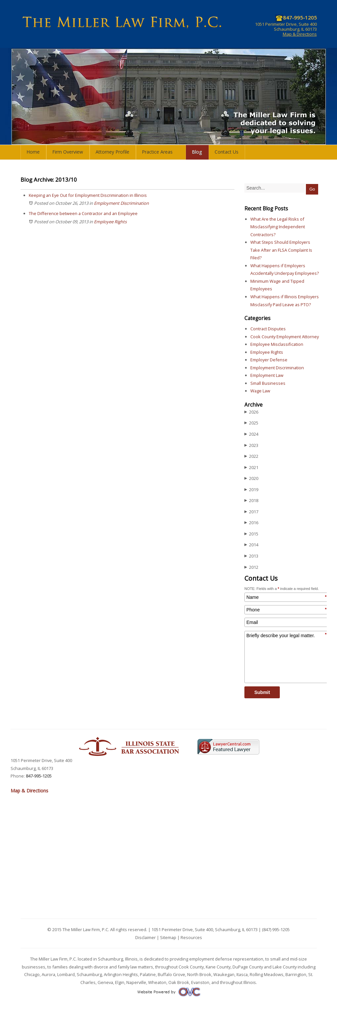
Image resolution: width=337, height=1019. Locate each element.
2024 (251, 434)
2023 (251, 445)
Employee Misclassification (276, 344)
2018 (251, 500)
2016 (251, 523)
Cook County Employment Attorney (284, 337)
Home (33, 152)
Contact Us (226, 152)
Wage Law (260, 391)
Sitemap (168, 937)
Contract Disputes (268, 329)
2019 (251, 489)
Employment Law (266, 375)
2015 (251, 534)
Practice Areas (157, 152)
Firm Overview (67, 152)
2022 (251, 456)
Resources (191, 937)
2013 (251, 556)
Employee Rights (110, 222)
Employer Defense (268, 360)
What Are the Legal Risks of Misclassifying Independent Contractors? (277, 226)
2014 (251, 545)
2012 (251, 567)
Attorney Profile (112, 152)
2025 (251, 423)
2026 (251, 412)
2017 (251, 512)
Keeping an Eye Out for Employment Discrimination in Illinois (88, 195)
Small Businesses (267, 383)
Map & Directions (300, 34)
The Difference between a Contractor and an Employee (83, 213)
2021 (251, 467)
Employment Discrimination (121, 203)
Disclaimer (145, 937)
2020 (251, 478)
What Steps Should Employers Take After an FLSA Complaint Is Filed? (281, 250)
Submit (262, 692)
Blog (197, 152)
